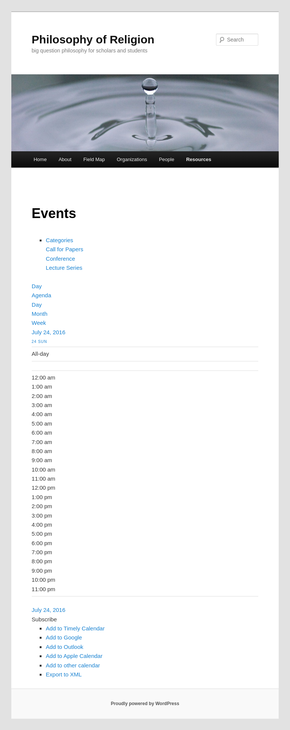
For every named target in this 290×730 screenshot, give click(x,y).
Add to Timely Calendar (75, 628)
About (65, 159)
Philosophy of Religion (93, 39)
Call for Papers (64, 249)
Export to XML (64, 674)
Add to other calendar (73, 665)
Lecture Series (64, 267)
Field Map (94, 159)
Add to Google (64, 637)
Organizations (132, 159)
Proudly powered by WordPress (145, 703)
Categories (59, 240)
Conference (60, 258)
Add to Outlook (64, 647)
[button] (44, 619)
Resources (198, 159)
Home (40, 159)
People (166, 159)
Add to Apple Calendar (74, 656)
